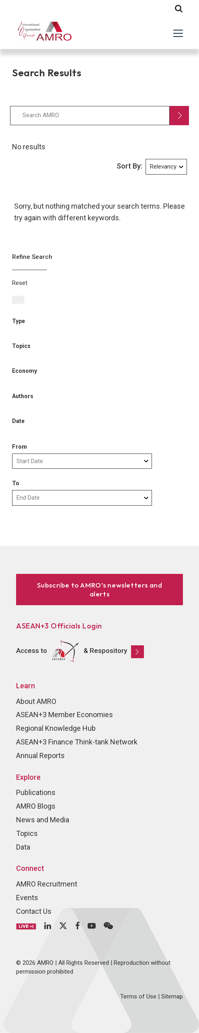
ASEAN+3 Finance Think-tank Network (76, 742)
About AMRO (36, 701)
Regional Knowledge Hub (56, 728)
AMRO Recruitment (46, 884)
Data (23, 847)
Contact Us (33, 911)
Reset (19, 283)
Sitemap (172, 996)
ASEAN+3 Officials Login (59, 625)
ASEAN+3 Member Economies (64, 714)
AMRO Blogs (35, 806)
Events (27, 897)
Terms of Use (138, 996)
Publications (35, 792)
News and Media (42, 819)
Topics (27, 833)
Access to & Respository (80, 651)
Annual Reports (40, 755)
